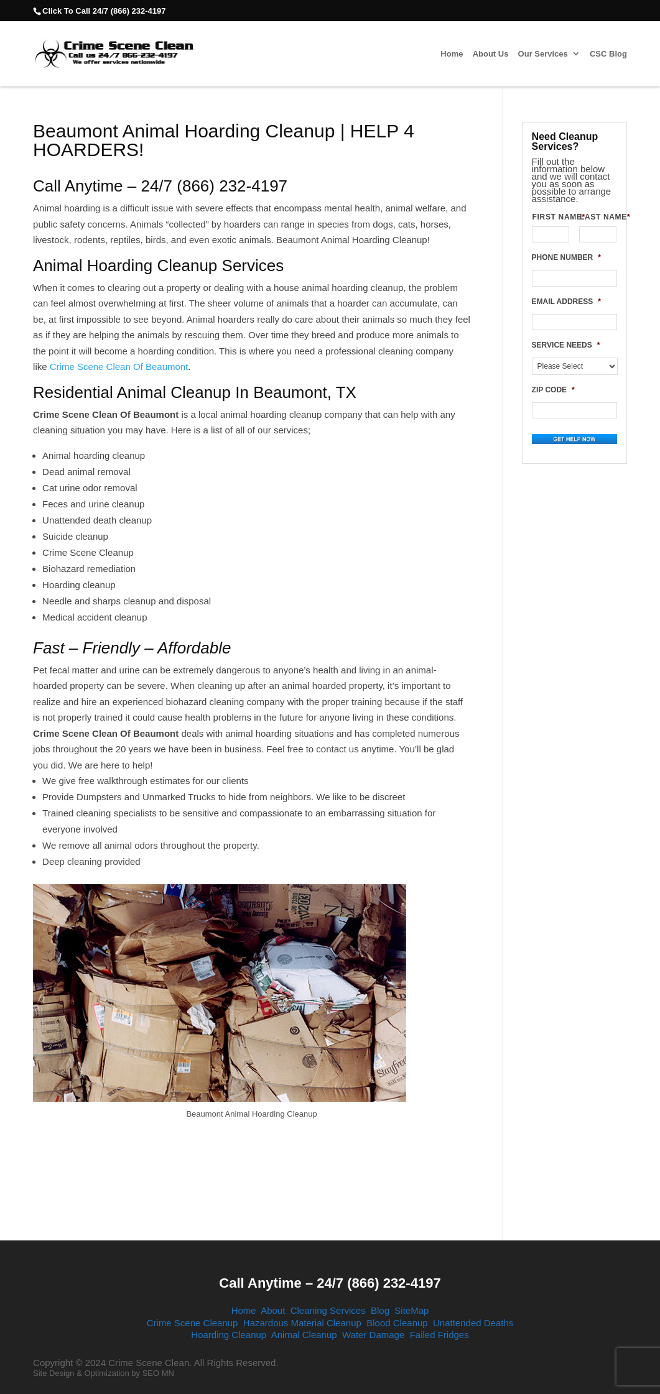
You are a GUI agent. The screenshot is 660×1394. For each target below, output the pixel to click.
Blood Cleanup (396, 1323)
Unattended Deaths (473, 1323)
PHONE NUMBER (566, 257)
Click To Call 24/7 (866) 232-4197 (103, 11)
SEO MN (158, 1373)
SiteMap (411, 1310)
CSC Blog (608, 54)
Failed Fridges (439, 1334)
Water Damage (373, 1334)
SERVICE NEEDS (566, 345)
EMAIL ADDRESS (566, 301)
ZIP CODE (553, 389)
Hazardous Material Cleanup (302, 1323)
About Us (491, 54)
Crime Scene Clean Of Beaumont (117, 366)
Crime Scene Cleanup (192, 1323)
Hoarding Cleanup (228, 1334)
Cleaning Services (328, 1310)
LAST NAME (598, 217)
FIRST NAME (550, 217)
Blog (380, 1310)
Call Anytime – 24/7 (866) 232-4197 (329, 1283)
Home (451, 54)
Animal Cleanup (304, 1334)
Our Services (543, 54)
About (273, 1310)
